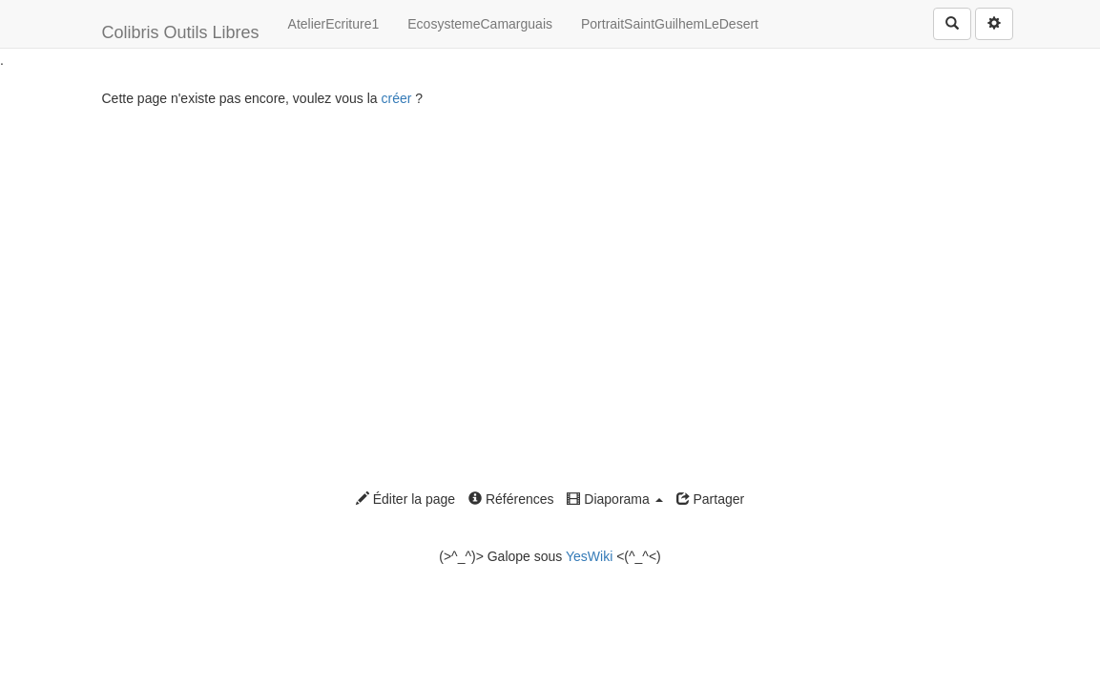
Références (510, 499)
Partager (710, 499)
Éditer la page (405, 499)
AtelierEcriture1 (334, 23)
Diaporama (614, 499)
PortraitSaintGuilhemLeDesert (669, 23)
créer (396, 98)
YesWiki (589, 556)
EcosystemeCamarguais (479, 23)
